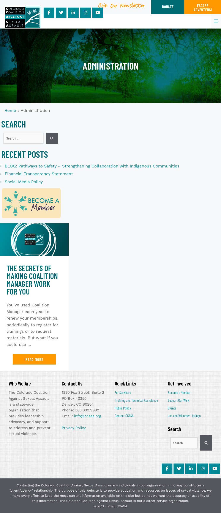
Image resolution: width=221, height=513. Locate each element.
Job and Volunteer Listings (184, 415)
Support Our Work (178, 400)
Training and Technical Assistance (136, 400)
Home (10, 110)
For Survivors (123, 392)
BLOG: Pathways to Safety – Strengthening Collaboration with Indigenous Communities (92, 166)
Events (172, 408)
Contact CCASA (124, 415)
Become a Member (179, 392)
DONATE (168, 6)
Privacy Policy (74, 428)
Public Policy (123, 408)
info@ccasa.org (87, 416)
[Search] (52, 138)
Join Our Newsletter (121, 7)
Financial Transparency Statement (39, 173)
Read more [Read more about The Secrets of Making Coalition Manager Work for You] (34, 359)
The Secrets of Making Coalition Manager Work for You (32, 279)
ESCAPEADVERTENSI (203, 7)
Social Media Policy (24, 181)
